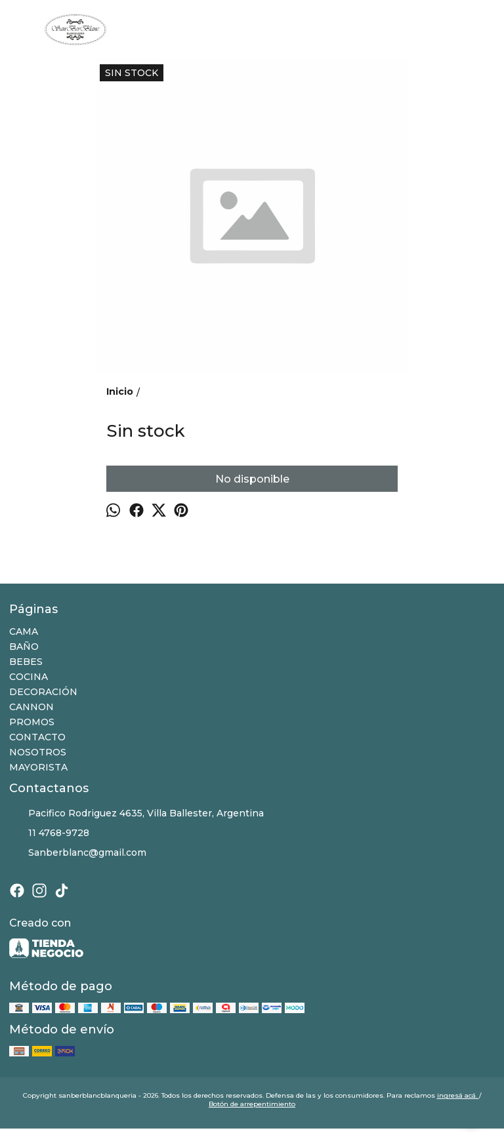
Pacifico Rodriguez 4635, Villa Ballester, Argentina (136, 814)
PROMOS (31, 722)
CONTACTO (37, 737)
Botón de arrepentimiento (252, 1104)
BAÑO (24, 646)
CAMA (23, 631)
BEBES (26, 662)
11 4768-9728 (49, 833)
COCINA (28, 677)
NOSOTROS (37, 752)
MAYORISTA (38, 767)
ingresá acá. (458, 1095)
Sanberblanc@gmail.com (77, 853)
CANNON (31, 707)
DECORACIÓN (43, 692)
